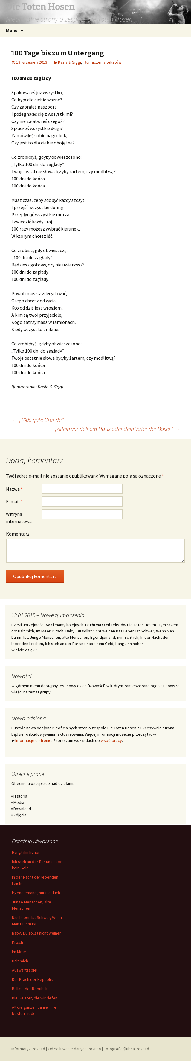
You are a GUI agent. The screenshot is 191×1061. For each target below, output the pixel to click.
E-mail (14, 501)
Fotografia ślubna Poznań (126, 1048)
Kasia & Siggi (69, 62)
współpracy (111, 740)
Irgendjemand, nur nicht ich (36, 892)
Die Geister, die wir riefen (34, 998)
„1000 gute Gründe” (37, 419)
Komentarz (18, 534)
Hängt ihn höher (26, 852)
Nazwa (14, 489)
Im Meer (19, 951)
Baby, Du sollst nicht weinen (37, 933)
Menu (12, 30)
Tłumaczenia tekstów (102, 62)
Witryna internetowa (19, 517)
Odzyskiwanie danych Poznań (74, 1048)
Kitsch (17, 942)
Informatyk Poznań (28, 1048)
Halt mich (20, 961)
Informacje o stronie (33, 740)
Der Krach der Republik (32, 979)
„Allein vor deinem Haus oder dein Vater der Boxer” (117, 428)
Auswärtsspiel (24, 970)
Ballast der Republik (30, 988)
